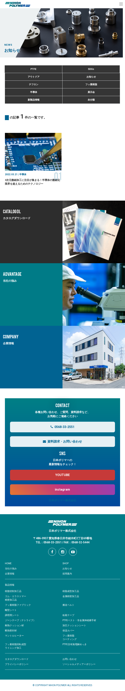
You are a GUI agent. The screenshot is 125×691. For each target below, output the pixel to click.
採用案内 (67, 573)
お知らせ (91, 76)
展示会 (91, 92)
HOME (8, 563)
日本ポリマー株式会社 (62, 500)
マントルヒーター (14, 635)
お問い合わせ (70, 659)
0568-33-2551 (62, 427)
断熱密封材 (11, 630)
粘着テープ (68, 615)
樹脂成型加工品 (71, 591)
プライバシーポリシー (16, 664)
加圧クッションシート (74, 625)
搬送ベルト (68, 605)
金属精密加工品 (71, 596)
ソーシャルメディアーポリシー (79, 664)
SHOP (66, 563)
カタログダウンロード (16, 659)
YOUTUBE (62, 475)
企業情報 (9, 573)
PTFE (33, 69)
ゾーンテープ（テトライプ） (20, 620)
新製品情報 (34, 99)
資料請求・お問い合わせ (62, 441)
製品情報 (9, 585)
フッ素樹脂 (91, 84)
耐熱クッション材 (14, 625)
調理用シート (12, 615)
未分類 (91, 99)
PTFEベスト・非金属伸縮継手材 (79, 620)
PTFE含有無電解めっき (75, 644)
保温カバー (68, 630)
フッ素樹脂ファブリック (18, 605)
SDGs (91, 69)
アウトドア (34, 76)
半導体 (33, 92)
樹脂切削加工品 (13, 591)
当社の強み (11, 568)
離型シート (11, 610)
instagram (62, 489)
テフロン (33, 84)
